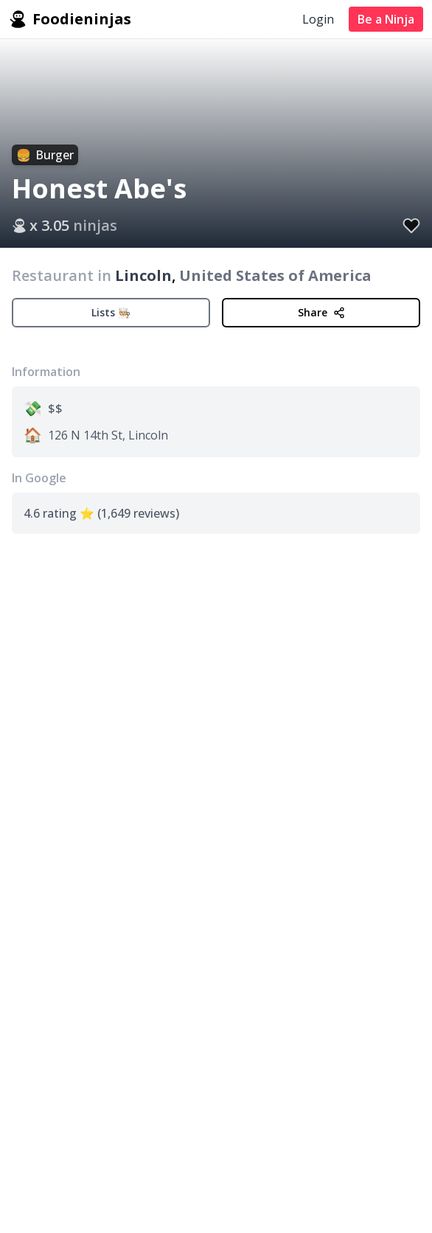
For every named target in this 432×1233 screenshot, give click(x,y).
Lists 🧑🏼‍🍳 (110, 312)
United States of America (275, 275)
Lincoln (143, 275)
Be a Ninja (386, 19)
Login (318, 19)
